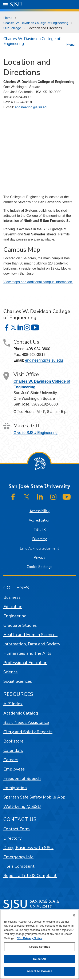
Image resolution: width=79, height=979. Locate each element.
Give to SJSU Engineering (35, 433)
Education (12, 607)
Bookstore (13, 741)
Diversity (39, 539)
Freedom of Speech (22, 778)
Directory (12, 838)
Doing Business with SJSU (28, 847)
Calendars (13, 750)
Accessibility (39, 511)
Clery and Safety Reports (27, 732)
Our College (12, 28)
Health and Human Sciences (30, 635)
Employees (14, 769)
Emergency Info (18, 857)
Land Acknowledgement (39, 548)
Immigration (15, 788)
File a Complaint (19, 866)
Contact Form (16, 829)
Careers (10, 760)
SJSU (16, 4)
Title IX (39, 529)
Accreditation (39, 520)
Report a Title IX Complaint (30, 875)
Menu (70, 44)
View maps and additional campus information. (38, 282)
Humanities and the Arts (27, 653)
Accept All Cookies (39, 971)
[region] (39, 944)
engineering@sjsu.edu (31, 107)
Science (10, 672)
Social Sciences (17, 681)
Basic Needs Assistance (26, 722)
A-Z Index (13, 704)
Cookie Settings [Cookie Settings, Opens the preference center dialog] (39, 946)
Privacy (39, 557)
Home (7, 17)
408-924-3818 (34, 354)
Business (12, 597)
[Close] (74, 915)
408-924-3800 (38, 349)
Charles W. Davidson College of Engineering (35, 23)
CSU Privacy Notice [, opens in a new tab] (29, 938)
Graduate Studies (20, 625)
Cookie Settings (39, 566)
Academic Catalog (20, 713)
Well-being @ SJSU (22, 806)
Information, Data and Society (31, 644)
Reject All (39, 959)
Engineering (15, 616)
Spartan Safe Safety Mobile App (34, 797)
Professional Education (25, 663)
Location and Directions (44, 28)
